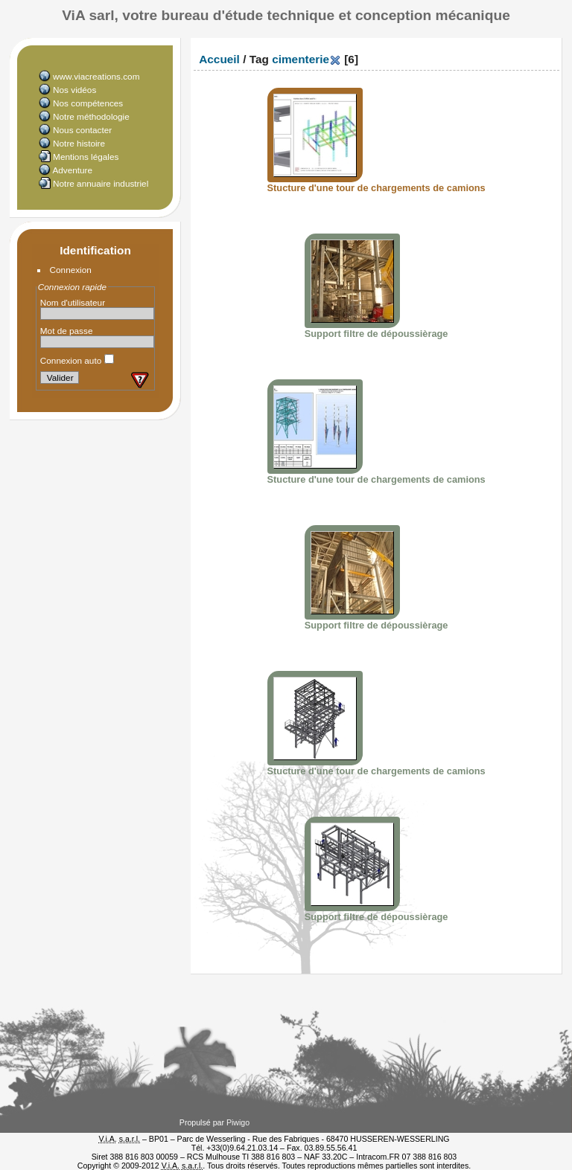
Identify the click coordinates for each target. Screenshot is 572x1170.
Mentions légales (85, 156)
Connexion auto (77, 360)
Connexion (71, 269)
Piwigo (238, 1122)
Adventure (72, 170)
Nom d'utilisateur (72, 302)
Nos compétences (88, 103)
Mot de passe (66, 330)
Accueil (219, 59)
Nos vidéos (74, 89)
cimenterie (300, 59)
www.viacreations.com (96, 76)
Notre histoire (79, 143)
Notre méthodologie (91, 116)
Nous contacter (82, 130)
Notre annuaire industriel (100, 183)
